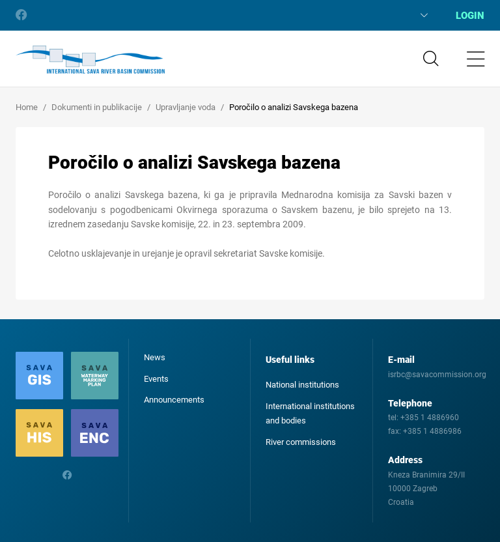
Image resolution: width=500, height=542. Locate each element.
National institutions (302, 385)
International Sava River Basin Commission (90, 60)
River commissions (301, 442)
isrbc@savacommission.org (437, 374)
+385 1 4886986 (432, 431)
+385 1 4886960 (429, 417)
